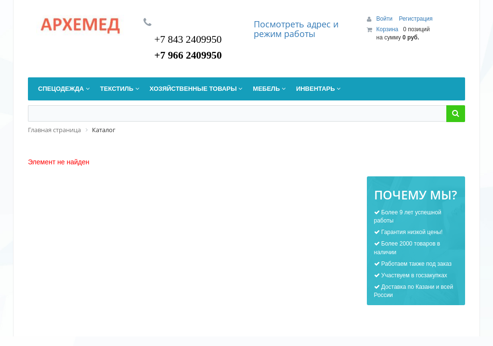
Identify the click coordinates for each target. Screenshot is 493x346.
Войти (385, 18)
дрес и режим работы (296, 28)
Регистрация (415, 18)
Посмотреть (280, 24)
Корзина (387, 29)
